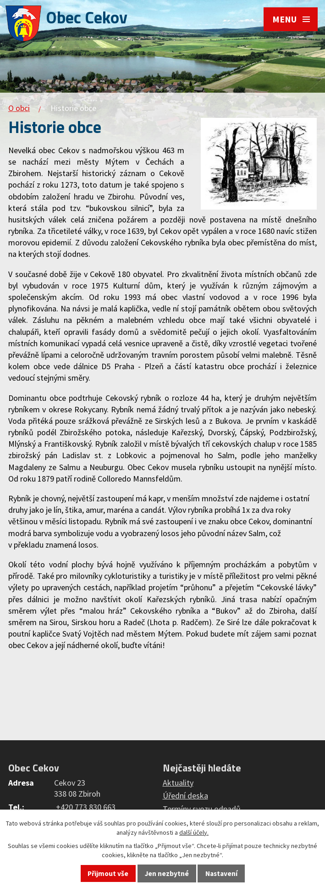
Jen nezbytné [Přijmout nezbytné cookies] (167, 873)
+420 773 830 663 (86, 807)
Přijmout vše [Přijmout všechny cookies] (108, 873)
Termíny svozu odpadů (202, 809)
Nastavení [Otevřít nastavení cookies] (221, 873)
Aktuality (178, 782)
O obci (19, 108)
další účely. (194, 832)
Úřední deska (185, 795)
